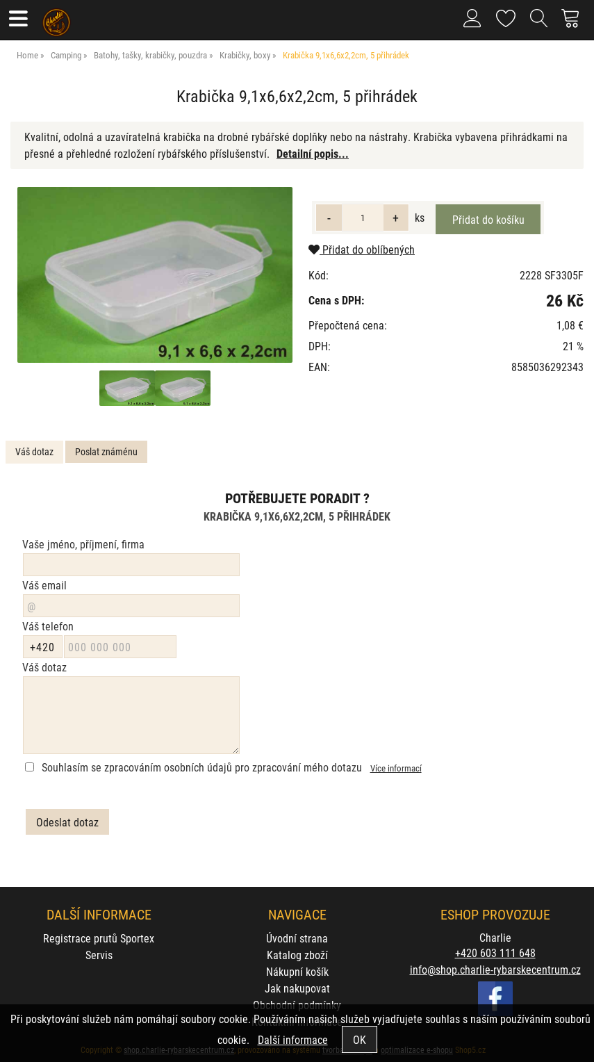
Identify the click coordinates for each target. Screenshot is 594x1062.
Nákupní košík (297, 971)
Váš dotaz (34, 451)
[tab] (34, 452)
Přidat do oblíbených (361, 249)
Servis (99, 954)
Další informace (293, 1039)
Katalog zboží (297, 954)
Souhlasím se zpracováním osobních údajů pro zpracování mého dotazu (202, 767)
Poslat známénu (106, 451)
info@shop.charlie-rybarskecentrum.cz (495, 969)
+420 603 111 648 (495, 952)
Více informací (396, 768)
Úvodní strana (297, 938)
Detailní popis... (313, 153)
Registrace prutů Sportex (98, 938)
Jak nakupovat (297, 988)
